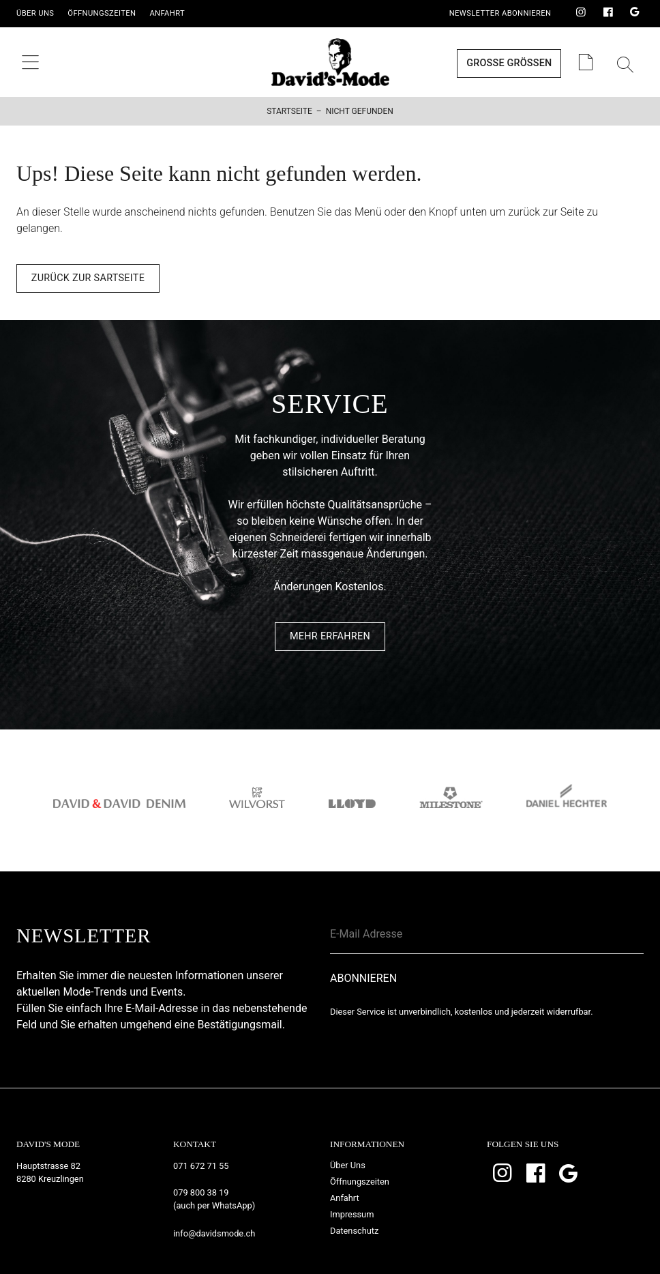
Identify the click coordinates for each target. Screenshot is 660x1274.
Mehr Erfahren (330, 636)
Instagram (580, 13)
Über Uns (35, 13)
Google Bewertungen (634, 13)
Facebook (608, 13)
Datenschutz (354, 1231)
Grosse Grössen (509, 63)
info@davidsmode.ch (214, 1233)
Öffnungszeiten (102, 13)
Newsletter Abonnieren (500, 13)
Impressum (352, 1214)
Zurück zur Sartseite (88, 278)
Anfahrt (167, 13)
